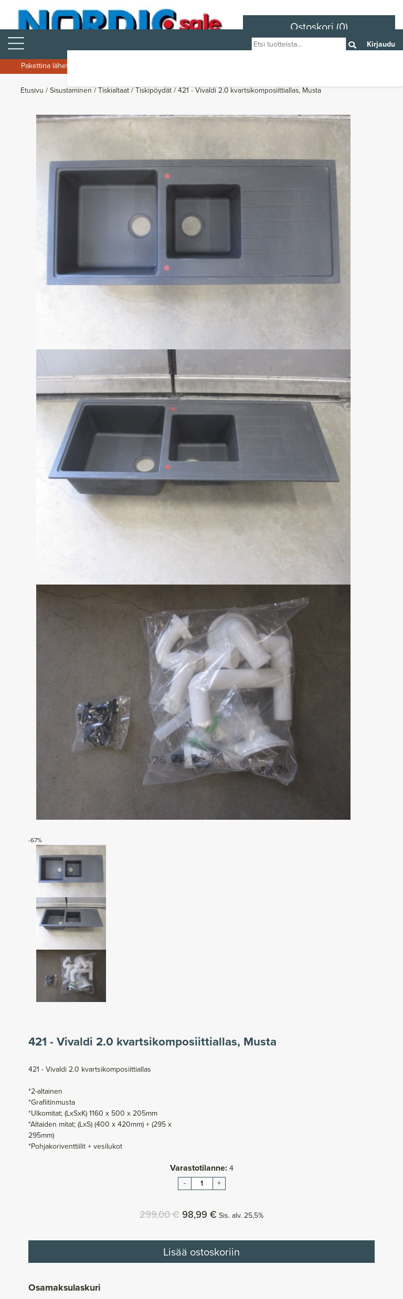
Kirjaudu (381, 44)
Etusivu (33, 90)
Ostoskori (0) (319, 27)
